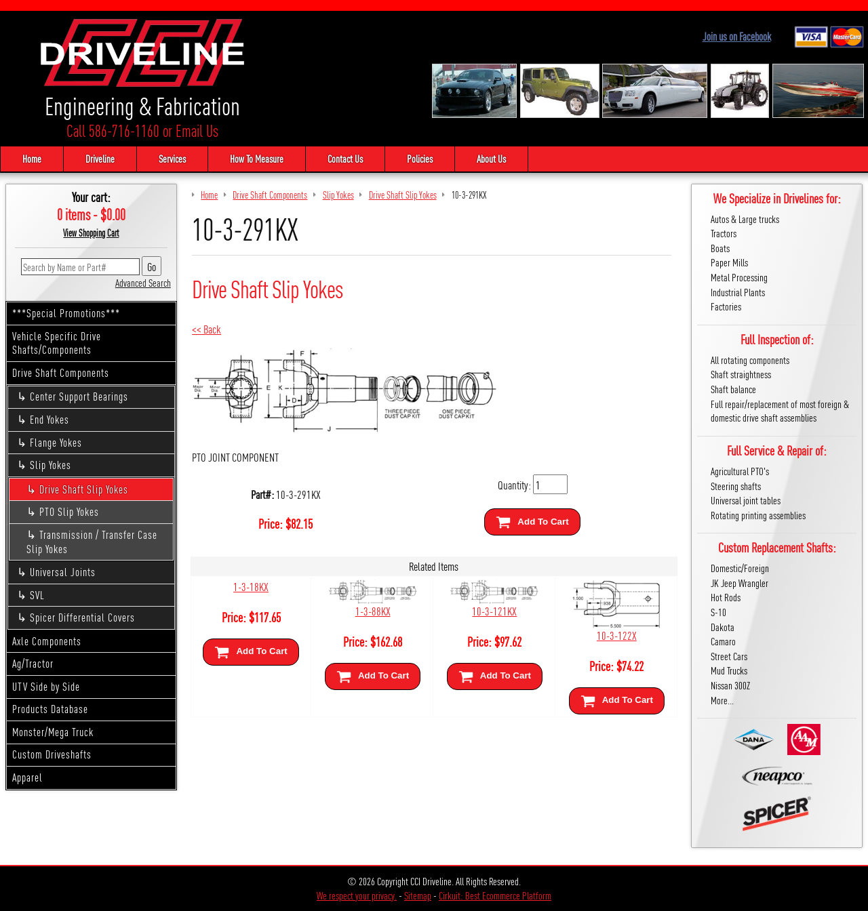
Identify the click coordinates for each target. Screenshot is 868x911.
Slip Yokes (50, 465)
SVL (37, 595)
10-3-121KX (494, 610)
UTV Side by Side (46, 686)
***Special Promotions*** (66, 313)
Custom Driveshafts (52, 754)
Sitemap (417, 895)
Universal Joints (63, 572)
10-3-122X (617, 635)
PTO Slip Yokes (69, 511)
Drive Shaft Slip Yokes (83, 489)
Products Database (50, 709)
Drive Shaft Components (60, 372)
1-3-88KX (373, 610)
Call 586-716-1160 (112, 130)
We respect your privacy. (357, 895)
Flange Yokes (56, 442)
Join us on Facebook (737, 36)
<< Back (206, 328)
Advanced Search (143, 282)
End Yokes (49, 419)
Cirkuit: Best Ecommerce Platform (495, 895)
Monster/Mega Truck (53, 732)
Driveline (100, 158)
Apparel (27, 777)
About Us (491, 158)
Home (31, 158)
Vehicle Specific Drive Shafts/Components (56, 343)
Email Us (197, 130)
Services (172, 158)
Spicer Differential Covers (82, 617)
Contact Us (345, 158)
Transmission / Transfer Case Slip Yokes (91, 541)
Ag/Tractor (33, 663)
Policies (420, 158)
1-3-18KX (251, 586)
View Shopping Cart (91, 232)
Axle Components (46, 641)
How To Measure (256, 158)
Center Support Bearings (79, 396)
